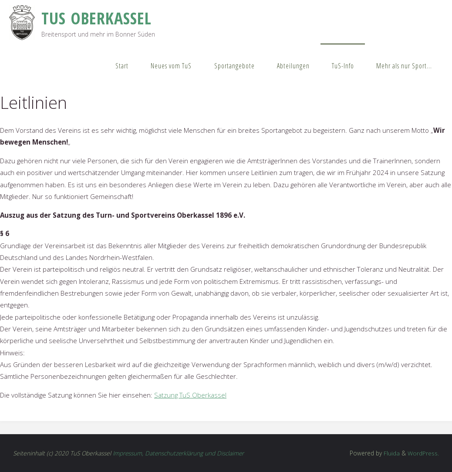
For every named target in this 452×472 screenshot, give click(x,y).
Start (121, 66)
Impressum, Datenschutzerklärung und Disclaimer (179, 453)
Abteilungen (293, 66)
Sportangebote (234, 66)
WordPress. (423, 453)
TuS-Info (343, 66)
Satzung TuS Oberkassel (190, 395)
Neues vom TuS (171, 66)
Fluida (391, 453)
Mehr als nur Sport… (404, 66)
